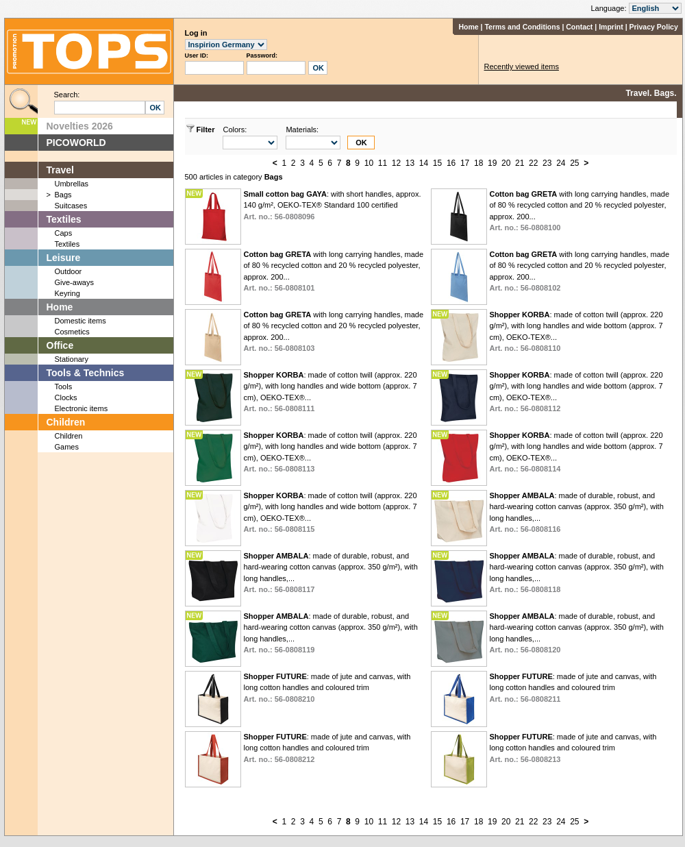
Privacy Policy (654, 27)
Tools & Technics (86, 372)
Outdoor (68, 271)
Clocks (66, 397)
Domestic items (80, 321)
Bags (63, 195)
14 (423, 163)
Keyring (67, 293)
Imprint (611, 27)
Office (60, 345)
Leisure (64, 257)
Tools (64, 386)
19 (492, 163)
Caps (64, 233)
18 (478, 163)
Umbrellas (72, 184)
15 (437, 163)
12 (396, 163)
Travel (60, 169)
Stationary (72, 359)
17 (464, 163)
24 (560, 163)
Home (468, 27)
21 (519, 163)
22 (533, 163)
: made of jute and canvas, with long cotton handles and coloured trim (326, 687)
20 (505, 163)
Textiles (64, 219)
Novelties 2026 (80, 126)
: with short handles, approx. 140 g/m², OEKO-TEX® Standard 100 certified (332, 205)
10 (368, 163)
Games (67, 447)
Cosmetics (72, 332)
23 (547, 163)
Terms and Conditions (522, 27)
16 (451, 163)
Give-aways (74, 282)
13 (410, 163)
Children (66, 422)
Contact (579, 27)
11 (382, 163)
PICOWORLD (76, 142)
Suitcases (71, 205)
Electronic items (81, 408)
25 (574, 163)
